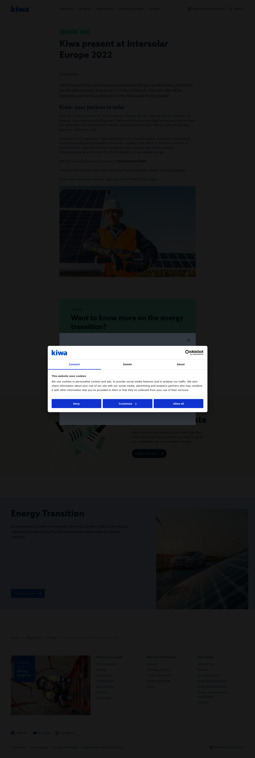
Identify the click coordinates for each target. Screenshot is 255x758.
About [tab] (181, 364)
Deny (76, 403)
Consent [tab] (74, 364)
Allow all (178, 403)
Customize (127, 403)
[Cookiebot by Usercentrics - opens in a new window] (187, 352)
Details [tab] (127, 364)
